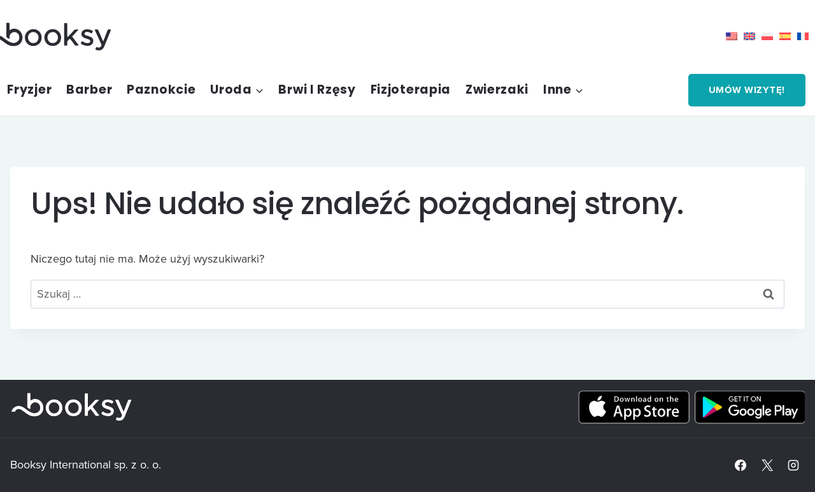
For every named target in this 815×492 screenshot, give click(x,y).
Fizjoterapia (411, 89)
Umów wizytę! (747, 90)
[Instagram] (793, 465)
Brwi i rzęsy (316, 89)
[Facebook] (740, 465)
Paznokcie (161, 89)
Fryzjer (29, 89)
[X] (767, 465)
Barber (89, 89)
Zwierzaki (496, 89)
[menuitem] (735, 36)
